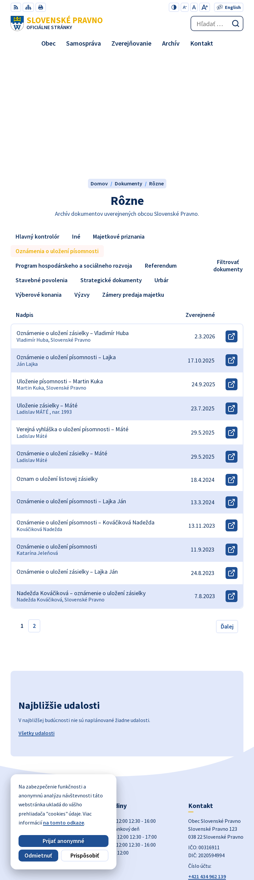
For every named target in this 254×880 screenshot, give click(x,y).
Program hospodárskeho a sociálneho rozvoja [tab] (74, 150)
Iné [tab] (76, 121)
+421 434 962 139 (207, 760)
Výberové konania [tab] (39, 179)
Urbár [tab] (161, 164)
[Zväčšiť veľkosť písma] (204, 7)
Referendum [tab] (161, 150)
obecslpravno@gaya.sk (215, 768)
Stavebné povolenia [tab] (41, 164)
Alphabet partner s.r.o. (217, 844)
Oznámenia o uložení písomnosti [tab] (57, 135)
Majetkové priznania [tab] (119, 121)
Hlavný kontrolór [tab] (37, 121)
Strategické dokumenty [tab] (111, 164)
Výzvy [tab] (82, 179)
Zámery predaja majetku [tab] (133, 179)
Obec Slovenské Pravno (216, 853)
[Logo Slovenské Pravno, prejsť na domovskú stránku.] (57, 23)
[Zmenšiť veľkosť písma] (185, 7)
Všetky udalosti (37, 617)
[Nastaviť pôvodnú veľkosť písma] (194, 7)
